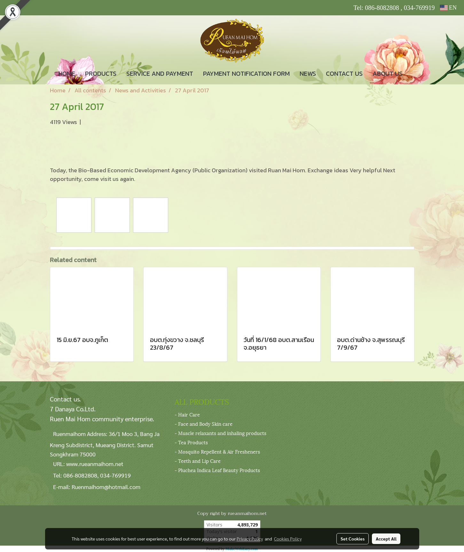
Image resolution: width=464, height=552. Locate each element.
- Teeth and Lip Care (198, 460)
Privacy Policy (250, 538)
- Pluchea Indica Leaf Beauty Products (217, 470)
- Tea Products (191, 442)
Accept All (386, 538)
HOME (67, 73)
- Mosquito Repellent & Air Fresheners (217, 451)
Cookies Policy (288, 538)
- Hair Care (187, 414)
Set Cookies (353, 538)
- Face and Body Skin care (203, 423)
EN (448, 7)
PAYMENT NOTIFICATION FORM (246, 73)
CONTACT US (344, 73)
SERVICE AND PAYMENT (159, 73)
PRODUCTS (100, 73)
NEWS (308, 73)
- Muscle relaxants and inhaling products (220, 433)
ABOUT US (388, 73)
